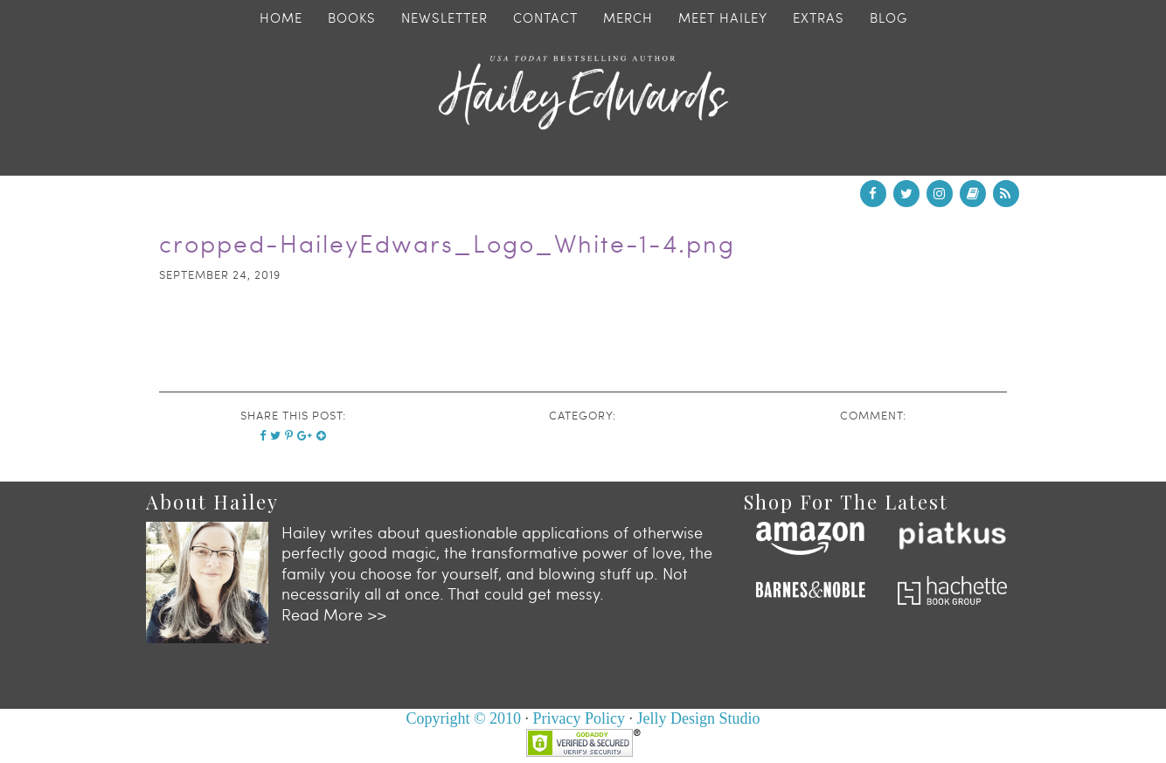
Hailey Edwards (583, 92)
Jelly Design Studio (698, 718)
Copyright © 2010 (463, 718)
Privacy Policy (579, 718)
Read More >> (333, 614)
